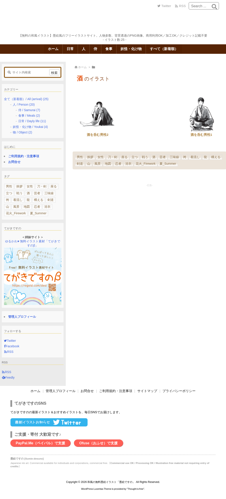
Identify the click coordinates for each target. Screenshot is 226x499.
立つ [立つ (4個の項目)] (135, 157)
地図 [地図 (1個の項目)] (108, 163)
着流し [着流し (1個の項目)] (195, 157)
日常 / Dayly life (32, 121)
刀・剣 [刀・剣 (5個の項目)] (112, 157)
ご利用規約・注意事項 (23, 156)
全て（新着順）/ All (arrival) (26, 99)
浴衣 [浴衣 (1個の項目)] (128, 163)
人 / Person (24, 104)
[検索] (214, 6)
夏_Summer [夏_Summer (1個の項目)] (168, 163)
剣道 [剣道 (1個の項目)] (80, 163)
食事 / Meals (29, 115)
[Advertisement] (149, 218)
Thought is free (135, 489)
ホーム (82, 67)
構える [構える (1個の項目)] (215, 157)
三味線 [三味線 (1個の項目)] (174, 157)
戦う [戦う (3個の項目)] (145, 157)
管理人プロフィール (22, 316)
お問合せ (14, 162)
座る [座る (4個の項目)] (124, 157)
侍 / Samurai (29, 110)
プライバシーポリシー (179, 391)
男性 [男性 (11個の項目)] (80, 157)
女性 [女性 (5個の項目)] (101, 157)
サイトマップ (147, 391)
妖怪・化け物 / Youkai (30, 127)
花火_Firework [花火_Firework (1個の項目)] (145, 163)
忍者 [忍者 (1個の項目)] (118, 163)
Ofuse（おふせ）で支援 (98, 443)
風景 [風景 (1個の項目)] (97, 163)
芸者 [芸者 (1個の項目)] (163, 157)
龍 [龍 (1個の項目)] (205, 157)
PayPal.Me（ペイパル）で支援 (40, 443)
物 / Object (22, 132)
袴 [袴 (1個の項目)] (184, 157)
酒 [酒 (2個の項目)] (153, 157)
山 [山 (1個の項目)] (88, 163)
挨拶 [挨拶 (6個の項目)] (90, 157)
